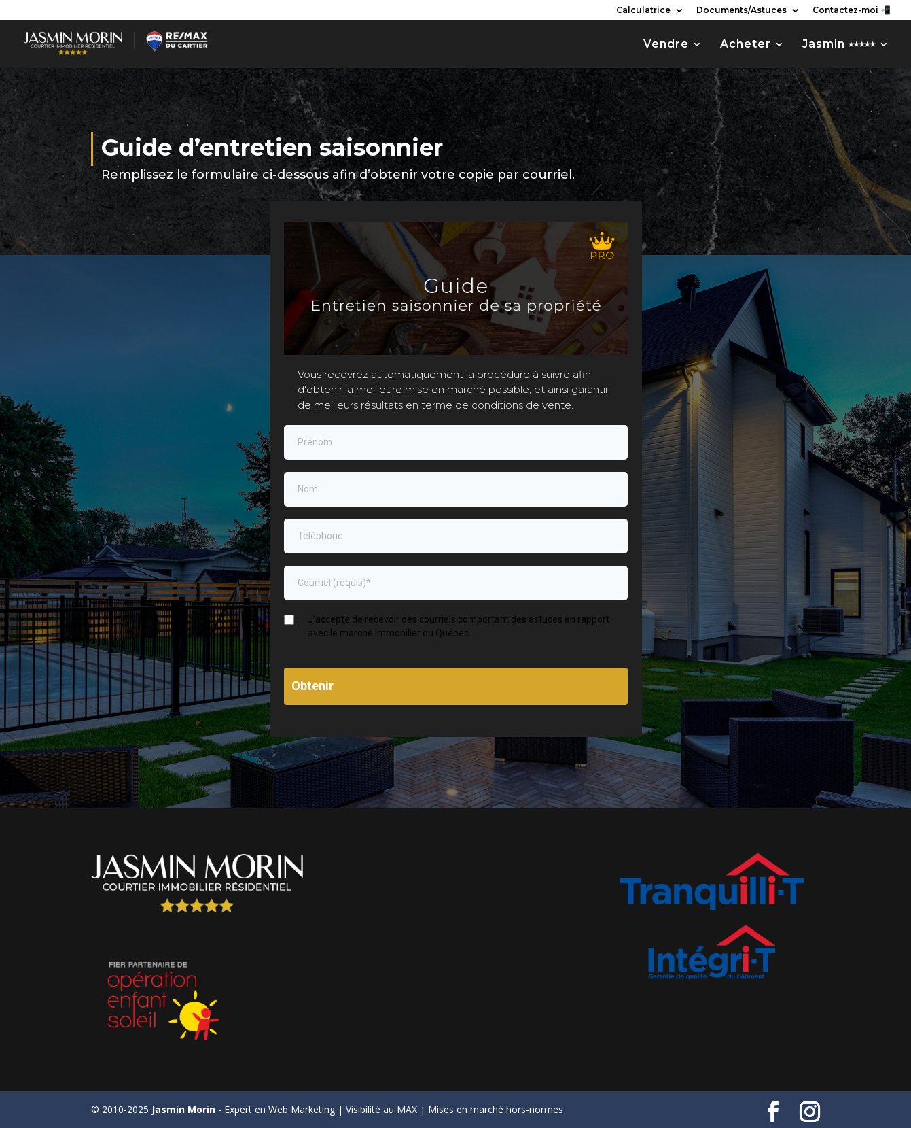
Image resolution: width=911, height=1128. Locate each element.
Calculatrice (643, 10)
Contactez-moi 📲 (851, 10)
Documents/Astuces (741, 10)
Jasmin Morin (183, 1109)
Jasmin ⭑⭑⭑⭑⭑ (839, 44)
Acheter (745, 44)
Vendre (666, 44)
